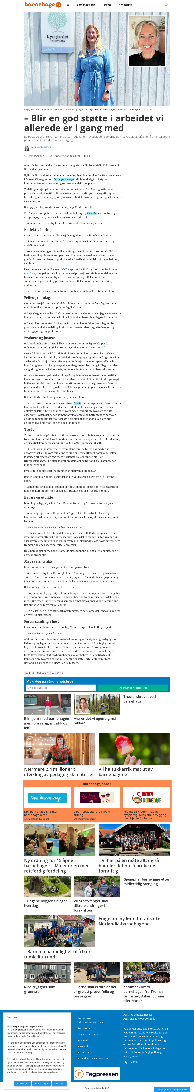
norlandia (42, 673)
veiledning (57, 673)
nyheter (29, 673)
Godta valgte (41, 1083)
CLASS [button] (77, 403)
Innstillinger (22, 1083)
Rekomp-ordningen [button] (64, 179)
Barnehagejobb (86, 4)
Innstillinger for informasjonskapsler (172, 1089)
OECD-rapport (69, 269)
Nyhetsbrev (125, 4)
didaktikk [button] (92, 213)
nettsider (102, 347)
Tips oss (106, 4)
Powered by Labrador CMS (97, 1088)
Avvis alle (59, 1083)
